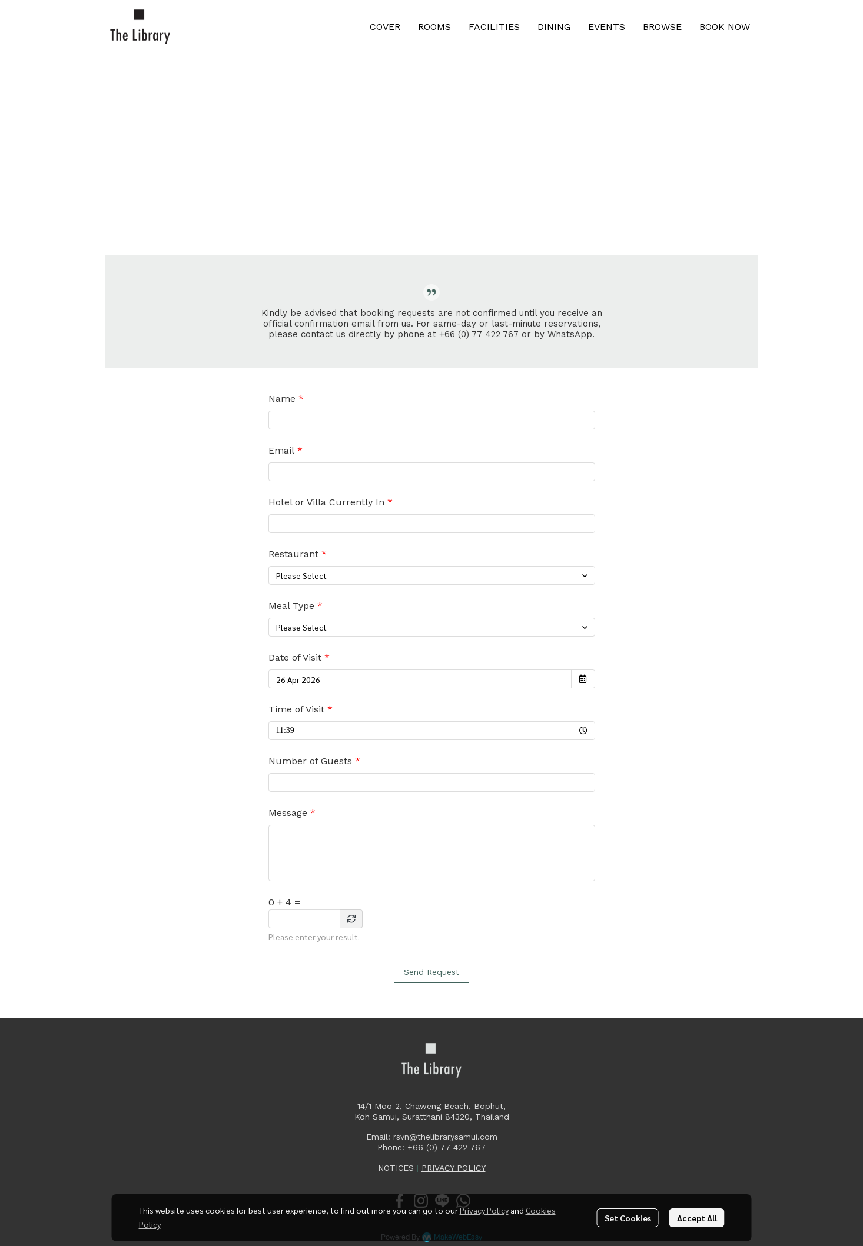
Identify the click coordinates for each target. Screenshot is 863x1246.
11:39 (307, 728)
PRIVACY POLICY (453, 1167)
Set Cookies (628, 1217)
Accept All (697, 1217)
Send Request (431, 972)
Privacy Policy (484, 1210)
